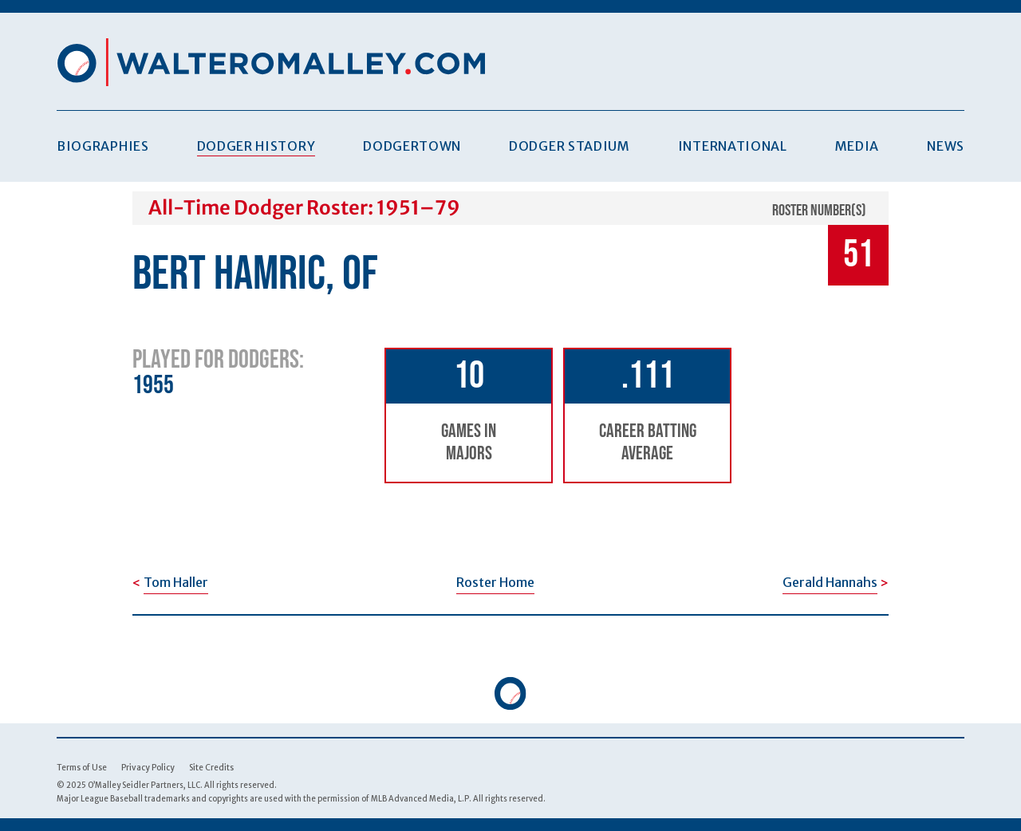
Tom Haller (176, 582)
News (945, 146)
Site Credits (211, 767)
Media (857, 146)
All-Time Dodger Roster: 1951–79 (304, 207)
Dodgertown (412, 146)
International (732, 146)
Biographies (103, 146)
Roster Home (495, 582)
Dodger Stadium (569, 146)
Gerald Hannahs (830, 582)
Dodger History (256, 146)
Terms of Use (82, 767)
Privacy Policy (148, 767)
